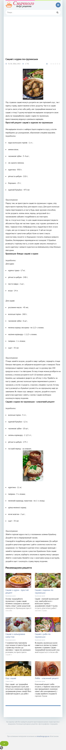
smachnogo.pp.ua (43, 736)
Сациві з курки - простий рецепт (17, 591)
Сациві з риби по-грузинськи (43, 635)
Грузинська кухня (11, 596)
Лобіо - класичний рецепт (47, 678)
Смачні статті (9, 681)
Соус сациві (11, 678)
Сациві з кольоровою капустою (15, 635)
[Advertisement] (33, 35)
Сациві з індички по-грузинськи (44, 591)
